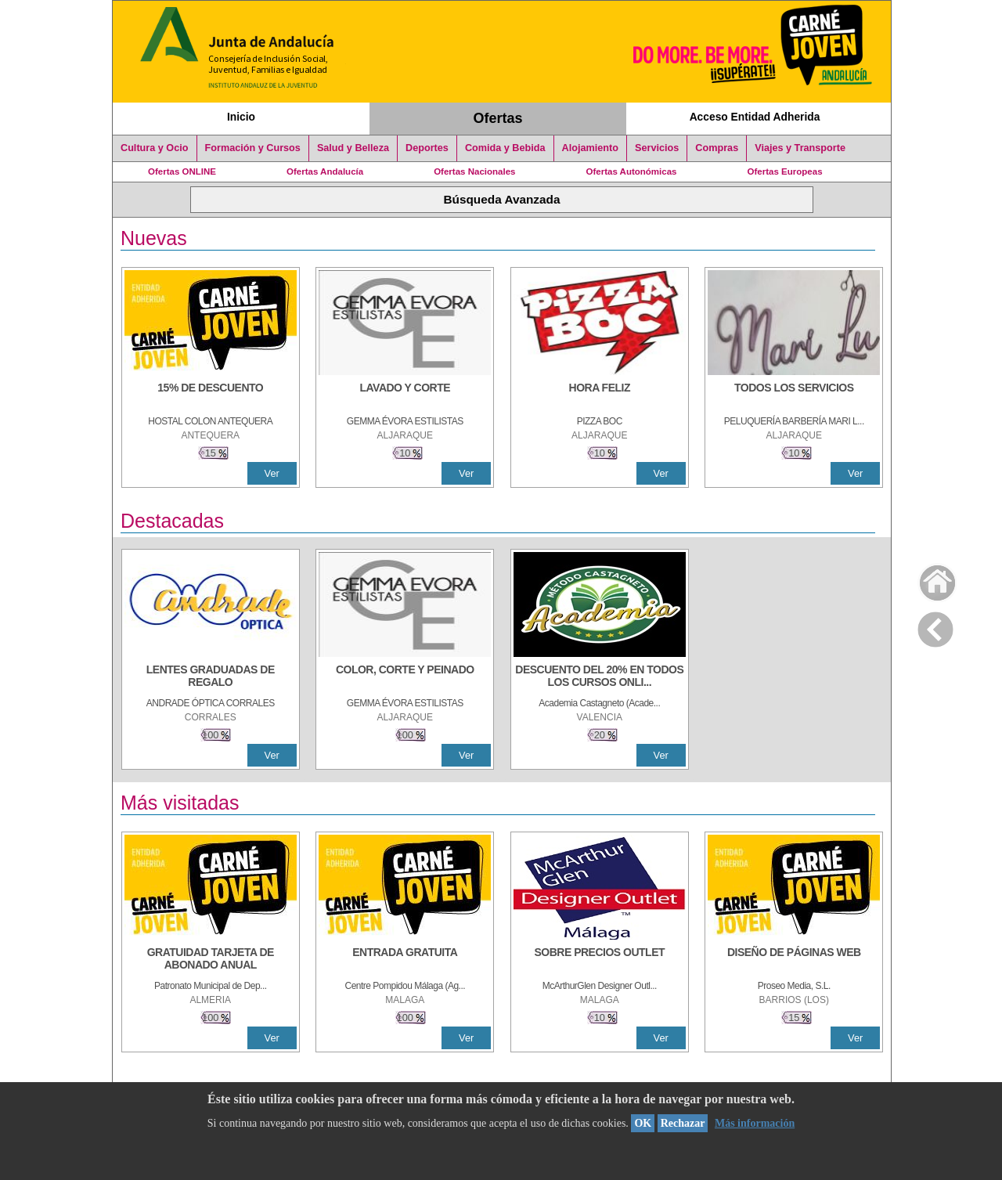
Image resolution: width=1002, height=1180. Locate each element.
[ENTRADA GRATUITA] (405, 960)
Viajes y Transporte (800, 148)
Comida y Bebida (505, 148)
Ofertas (498, 118)
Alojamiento (590, 148)
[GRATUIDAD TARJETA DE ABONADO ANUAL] (210, 960)
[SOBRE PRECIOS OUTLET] (600, 960)
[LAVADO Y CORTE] (405, 395)
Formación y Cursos (253, 148)
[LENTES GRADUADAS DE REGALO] (210, 677)
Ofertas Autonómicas (631, 171)
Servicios (657, 148)
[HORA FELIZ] (600, 395)
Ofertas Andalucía (325, 171)
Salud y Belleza (353, 148)
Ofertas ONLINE (182, 171)
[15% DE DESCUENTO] (210, 395)
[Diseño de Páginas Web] (794, 960)
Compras (716, 148)
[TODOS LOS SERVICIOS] (794, 395)
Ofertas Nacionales (474, 171)
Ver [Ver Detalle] (272, 473)
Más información (755, 1123)
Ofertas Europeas (785, 171)
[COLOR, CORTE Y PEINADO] (405, 677)
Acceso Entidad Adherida (755, 116)
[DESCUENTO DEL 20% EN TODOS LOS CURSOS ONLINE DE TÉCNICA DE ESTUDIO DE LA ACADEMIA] (600, 677)
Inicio (241, 116)
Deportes (427, 148)
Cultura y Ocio (155, 148)
